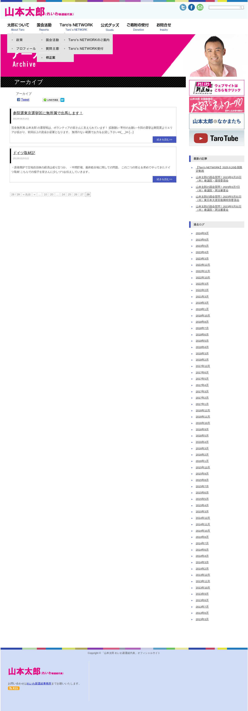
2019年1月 (202, 309)
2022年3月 (202, 283)
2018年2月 (202, 359)
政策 (25, 38)
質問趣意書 (55, 48)
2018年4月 (202, 347)
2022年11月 (203, 271)
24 (63, 194)
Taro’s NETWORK (76, 27)
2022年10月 (203, 277)
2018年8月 (202, 321)
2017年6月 (202, 372)
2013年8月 (202, 600)
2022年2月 (202, 290)
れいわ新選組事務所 (39, 683)
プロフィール (25, 48)
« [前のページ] (34, 194)
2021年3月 (202, 296)
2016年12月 (203, 410)
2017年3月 (202, 391)
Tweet (25, 99)
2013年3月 (202, 619)
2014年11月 (203, 524)
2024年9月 (202, 233)
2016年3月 (202, 448)
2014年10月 (203, 530)
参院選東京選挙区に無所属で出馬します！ (48, 113)
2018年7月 (202, 328)
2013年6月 (202, 612)
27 (81, 194)
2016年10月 (203, 423)
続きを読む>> (164, 139)
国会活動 (55, 38)
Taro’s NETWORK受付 (86, 49)
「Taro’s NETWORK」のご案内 (86, 38)
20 (51, 194)
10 (45, 194)
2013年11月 (203, 581)
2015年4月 (202, 505)
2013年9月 (202, 593)
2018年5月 (202, 340)
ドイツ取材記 (24, 153)
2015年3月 (202, 511)
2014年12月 (203, 518)
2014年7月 (202, 543)
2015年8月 (202, 480)
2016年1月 (202, 461)
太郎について (18, 27)
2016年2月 (202, 454)
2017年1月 (202, 404)
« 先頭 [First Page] (27, 194)
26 (75, 194)
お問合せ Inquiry (164, 27)
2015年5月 (202, 499)
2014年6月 (202, 549)
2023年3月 (202, 258)
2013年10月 (203, 587)
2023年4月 (202, 252)
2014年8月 (202, 537)
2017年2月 (202, 397)
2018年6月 (202, 334)
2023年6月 (202, 239)
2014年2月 (202, 568)
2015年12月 (203, 467)
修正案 (55, 57)
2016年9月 (202, 429)
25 (69, 194)
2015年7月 (202, 486)
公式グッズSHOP (110, 27)
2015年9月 (202, 473)
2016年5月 (202, 435)
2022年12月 (203, 264)
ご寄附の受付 (138, 27)
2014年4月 (202, 556)
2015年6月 (202, 492)
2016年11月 (203, 416)
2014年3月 (202, 562)
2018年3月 (202, 353)
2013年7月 (202, 606)
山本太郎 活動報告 (44, 27)
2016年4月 (202, 442)
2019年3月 (202, 302)
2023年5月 (202, 245)
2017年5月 (202, 378)
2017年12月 (203, 366)
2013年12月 (203, 574)
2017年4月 (202, 385)
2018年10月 (203, 315)
